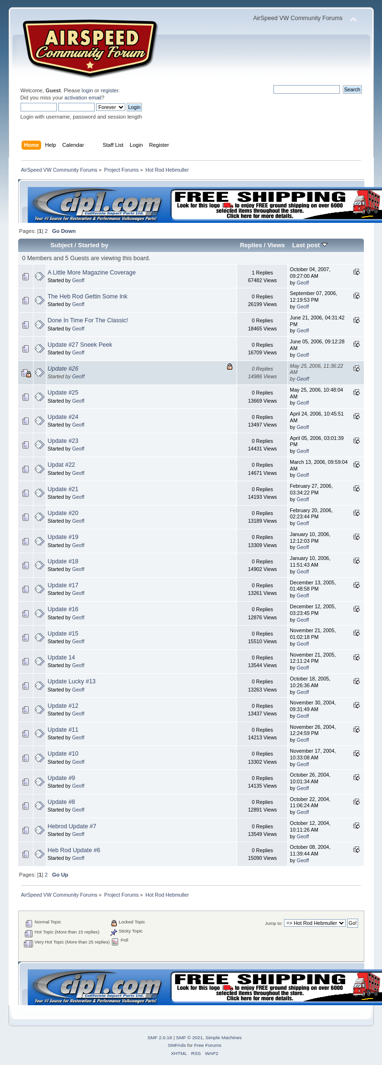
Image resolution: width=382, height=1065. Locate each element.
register (110, 90)
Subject (61, 245)
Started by (93, 245)
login (87, 90)
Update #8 (62, 802)
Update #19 (63, 537)
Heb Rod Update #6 (74, 850)
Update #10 (63, 753)
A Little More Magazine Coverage (92, 272)
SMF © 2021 (189, 1037)
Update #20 (63, 513)
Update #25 (63, 392)
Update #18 (63, 561)
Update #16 (63, 609)
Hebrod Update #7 (72, 826)
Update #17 (63, 585)
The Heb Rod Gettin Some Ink (88, 296)
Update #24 (63, 417)
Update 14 (62, 657)
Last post (309, 245)
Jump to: (274, 923)
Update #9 (62, 778)
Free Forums (207, 1045)
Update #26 (63, 368)
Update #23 (63, 441)
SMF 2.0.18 (159, 1037)
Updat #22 (62, 464)
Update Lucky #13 (72, 681)
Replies (251, 245)
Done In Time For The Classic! (88, 320)
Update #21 (63, 489)
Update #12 (63, 706)
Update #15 (63, 633)
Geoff (78, 280)
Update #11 (63, 729)
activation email (83, 97)
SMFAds (177, 1045)
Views (276, 245)
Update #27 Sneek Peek (80, 344)
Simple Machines (224, 1037)
